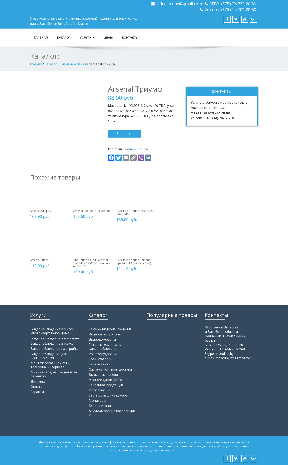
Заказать (124, 133)
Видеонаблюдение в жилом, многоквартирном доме (53, 331)
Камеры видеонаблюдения (110, 329)
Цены (108, 37)
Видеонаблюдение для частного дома (49, 356)
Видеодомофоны (102, 339)
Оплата (36, 386)
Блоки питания (100, 406)
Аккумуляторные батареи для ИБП (112, 413)
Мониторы (97, 400)
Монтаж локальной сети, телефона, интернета (50, 365)
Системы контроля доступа (110, 369)
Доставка (38, 381)
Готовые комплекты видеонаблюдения (105, 346)
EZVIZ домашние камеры (108, 395)
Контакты (130, 37)
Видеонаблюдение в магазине (55, 338)
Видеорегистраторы (105, 334)
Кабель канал (99, 364)
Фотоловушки (100, 390)
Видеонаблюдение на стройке (55, 348)
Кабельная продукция (106, 385)
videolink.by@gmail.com (179, 3)
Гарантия (38, 392)
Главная (41, 37)
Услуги (87, 37)
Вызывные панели (73, 64)
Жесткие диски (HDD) (105, 380)
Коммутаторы (100, 359)
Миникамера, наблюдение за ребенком (54, 374)
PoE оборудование (103, 354)
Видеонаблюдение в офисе (52, 343)
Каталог (63, 37)
